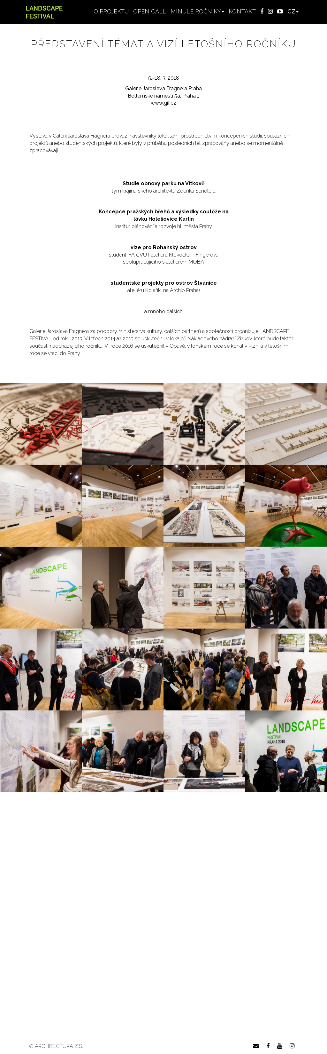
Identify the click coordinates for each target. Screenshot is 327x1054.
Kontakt (242, 11)
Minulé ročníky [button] (197, 11)
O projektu (111, 11)
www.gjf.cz (163, 103)
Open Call (149, 11)
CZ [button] (293, 11)
